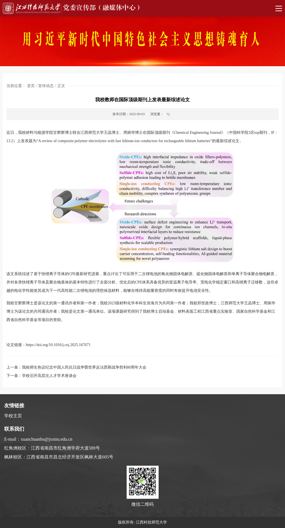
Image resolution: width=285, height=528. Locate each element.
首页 (31, 86)
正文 (61, 86)
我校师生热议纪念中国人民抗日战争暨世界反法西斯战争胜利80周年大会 (84, 367)
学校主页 (13, 415)
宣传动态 (46, 86)
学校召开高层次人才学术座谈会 (49, 376)
